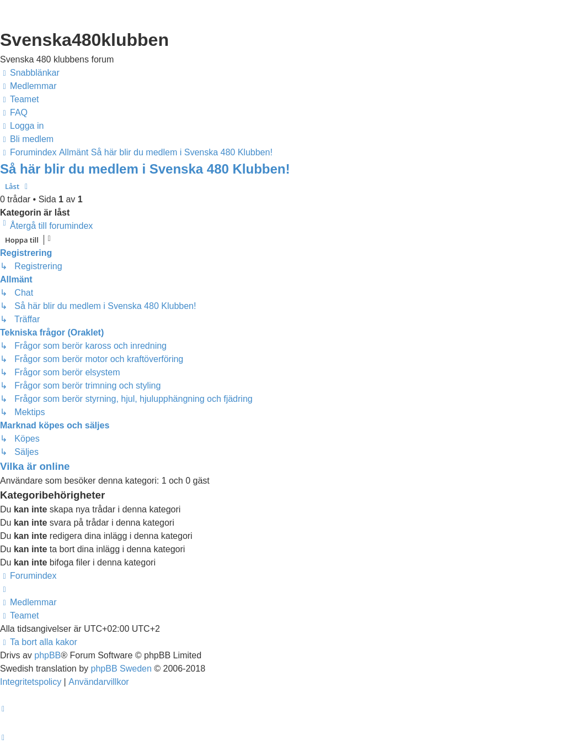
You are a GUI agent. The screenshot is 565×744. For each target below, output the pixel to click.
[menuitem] (28, 86)
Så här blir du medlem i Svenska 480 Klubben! (145, 168)
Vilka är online (35, 466)
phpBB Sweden (121, 668)
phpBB (47, 655)
